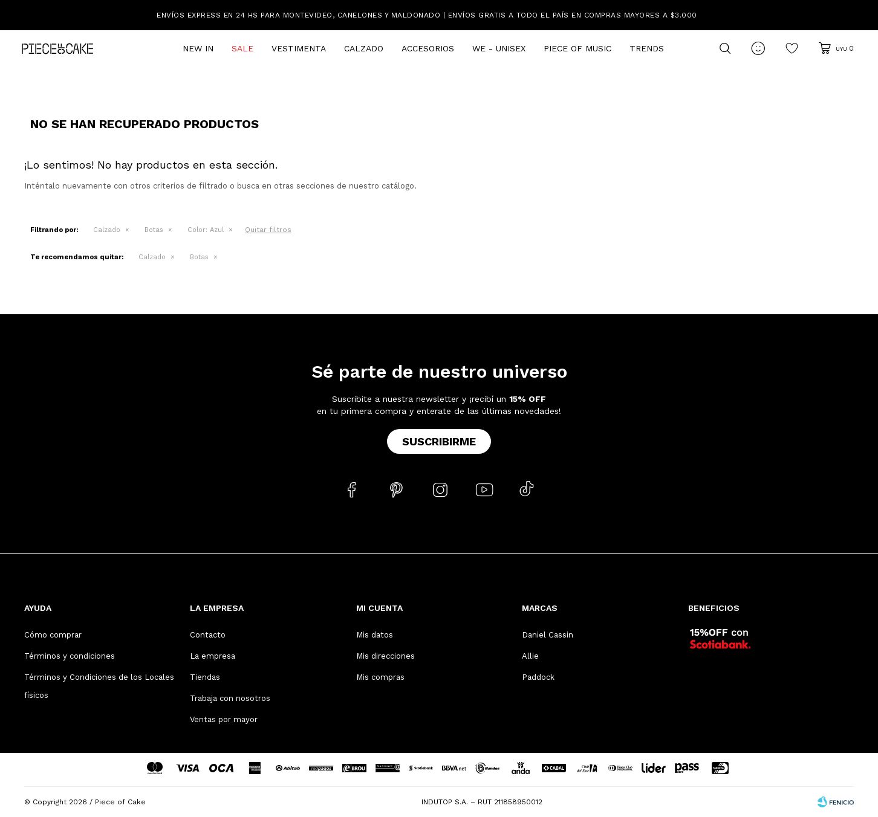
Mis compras (380, 677)
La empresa (212, 655)
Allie (530, 655)
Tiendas (205, 677)
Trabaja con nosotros (230, 698)
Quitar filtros (268, 229)
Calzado (363, 48)
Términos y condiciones (69, 655)
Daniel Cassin (547, 634)
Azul (205, 230)
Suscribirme (439, 441)
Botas (154, 230)
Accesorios (428, 48)
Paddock (538, 677)
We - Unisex (498, 48)
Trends (646, 48)
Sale (242, 48)
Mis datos (374, 634)
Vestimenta (299, 48)
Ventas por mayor (224, 719)
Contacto (208, 634)
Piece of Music (577, 48)
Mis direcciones (385, 655)
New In (198, 48)
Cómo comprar (53, 634)
